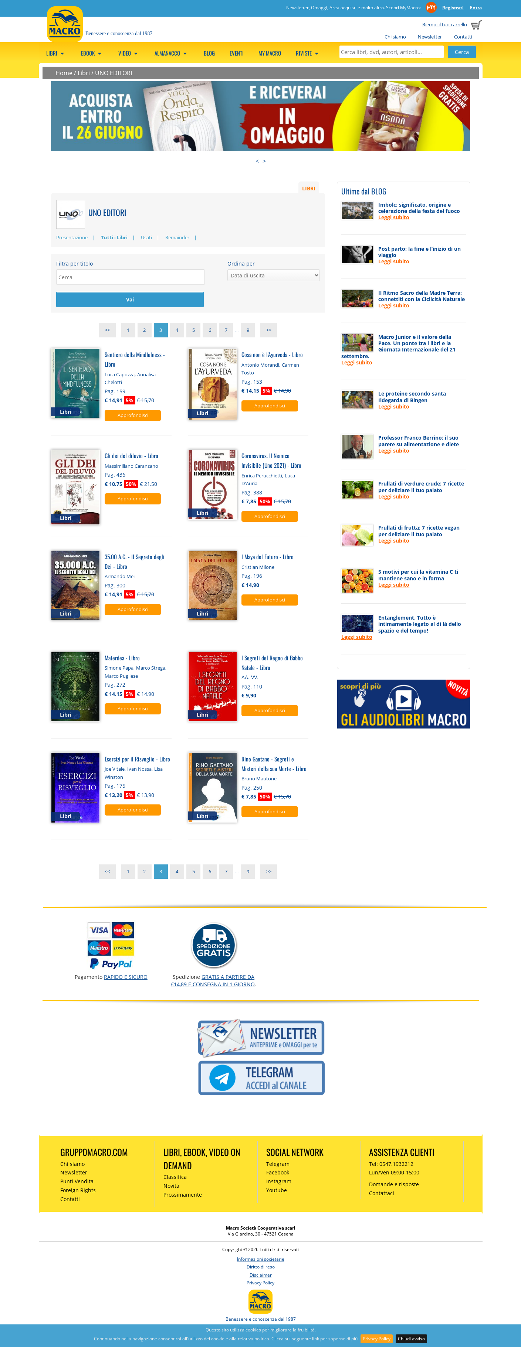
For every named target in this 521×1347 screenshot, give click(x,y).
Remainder (177, 237)
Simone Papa (119, 669)
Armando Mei (120, 577)
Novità (171, 1186)
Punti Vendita (77, 1182)
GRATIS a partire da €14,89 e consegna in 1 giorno (213, 981)
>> (268, 331)
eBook (92, 53)
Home (63, 73)
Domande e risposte (394, 1185)
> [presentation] (264, 161)
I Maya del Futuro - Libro (267, 557)
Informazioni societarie (260, 1260)
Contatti (463, 36)
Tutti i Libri (114, 237)
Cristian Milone (257, 567)
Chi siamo (395, 36)
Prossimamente (182, 1195)
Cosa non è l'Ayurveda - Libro (272, 355)
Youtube (276, 1190)
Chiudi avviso (411, 1339)
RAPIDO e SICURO (126, 977)
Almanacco (172, 53)
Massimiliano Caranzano (131, 466)
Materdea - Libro (122, 658)
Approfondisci (133, 416)
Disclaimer (261, 1276)
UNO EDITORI (113, 73)
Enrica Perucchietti (261, 476)
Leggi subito (393, 217)
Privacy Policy (376, 1339)
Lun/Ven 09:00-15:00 (394, 1173)
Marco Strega (150, 669)
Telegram (278, 1164)
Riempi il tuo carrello (444, 24)
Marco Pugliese (121, 676)
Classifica (175, 1177)
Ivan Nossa (139, 770)
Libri (56, 53)
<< (107, 331)
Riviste (308, 53)
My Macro (269, 53)
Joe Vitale (115, 770)
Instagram (278, 1182)
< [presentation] (257, 161)
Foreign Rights (78, 1190)
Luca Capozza (120, 375)
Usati (146, 237)
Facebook (277, 1173)
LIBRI (308, 187)
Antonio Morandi (260, 365)
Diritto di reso (261, 1268)
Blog (209, 53)
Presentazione (72, 237)
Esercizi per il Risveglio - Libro (137, 759)
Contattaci (381, 1193)
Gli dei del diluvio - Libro (131, 456)
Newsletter (430, 36)
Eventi (237, 53)
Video (129, 53)
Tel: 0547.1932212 (391, 1164)
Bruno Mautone (259, 779)
